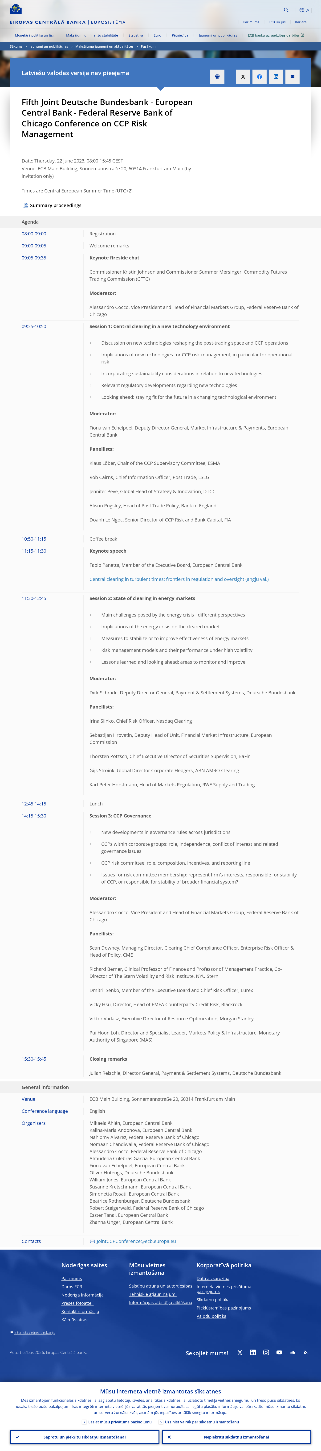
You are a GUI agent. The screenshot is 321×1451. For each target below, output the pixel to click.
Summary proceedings (55, 205)
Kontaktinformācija (80, 1311)
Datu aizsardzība (213, 1278)
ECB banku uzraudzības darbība (277, 35)
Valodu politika (211, 1316)
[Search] (258, 9)
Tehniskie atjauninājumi (153, 1294)
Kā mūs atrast (75, 1319)
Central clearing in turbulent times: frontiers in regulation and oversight (166, 579)
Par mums (251, 22)
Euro (157, 35)
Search (286, 10)
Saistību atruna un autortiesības (160, 1286)
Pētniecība (180, 35)
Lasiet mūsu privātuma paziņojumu (120, 1422)
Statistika (136, 35)
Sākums (16, 46)
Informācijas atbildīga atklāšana (160, 1302)
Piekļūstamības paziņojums (224, 1308)
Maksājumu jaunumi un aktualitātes (104, 46)
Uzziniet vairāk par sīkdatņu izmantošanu (202, 1422)
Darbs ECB (71, 1286)
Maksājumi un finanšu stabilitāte (92, 35)
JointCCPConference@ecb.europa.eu (136, 1241)
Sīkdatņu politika (213, 1299)
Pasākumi (148, 46)
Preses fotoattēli (77, 1303)
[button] (294, 10)
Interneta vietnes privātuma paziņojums (224, 1289)
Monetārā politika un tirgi (35, 35)
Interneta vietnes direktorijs (34, 1332)
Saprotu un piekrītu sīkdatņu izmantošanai (85, 1437)
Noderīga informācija (82, 1295)
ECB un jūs (277, 22)
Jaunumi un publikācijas (218, 35)
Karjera (301, 22)
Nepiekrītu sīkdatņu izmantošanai (236, 1437)
